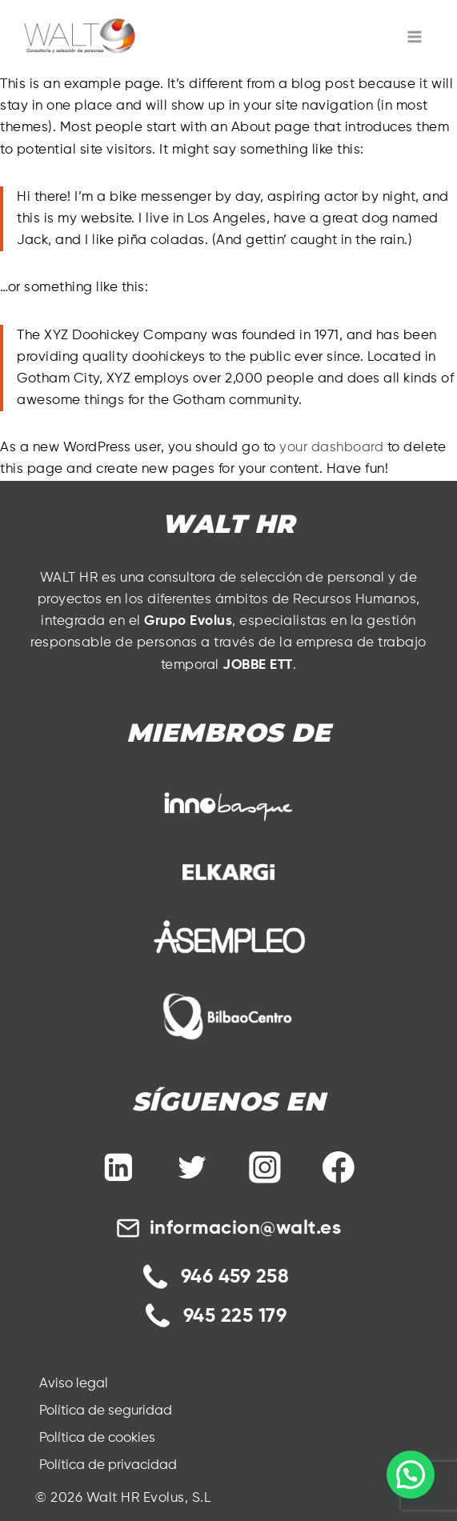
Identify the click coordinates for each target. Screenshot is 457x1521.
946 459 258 (235, 1277)
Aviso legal (73, 1384)
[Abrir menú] (415, 36)
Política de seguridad (105, 1411)
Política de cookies (97, 1438)
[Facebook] (339, 1167)
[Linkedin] (119, 1167)
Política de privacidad (108, 1465)
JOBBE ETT (257, 665)
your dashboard (331, 447)
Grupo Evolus (188, 621)
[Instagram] (265, 1167)
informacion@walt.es (246, 1228)
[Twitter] (192, 1167)
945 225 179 (235, 1316)
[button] (411, 1475)
